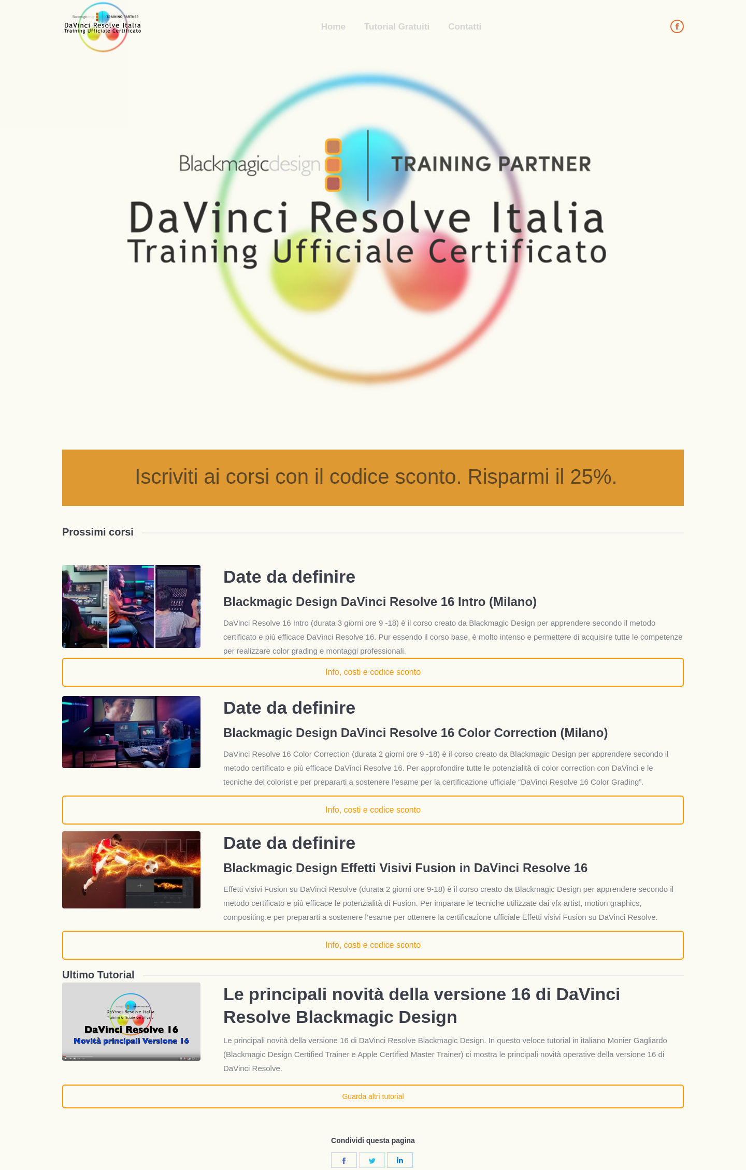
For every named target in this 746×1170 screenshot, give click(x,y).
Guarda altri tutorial (373, 1096)
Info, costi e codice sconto (373, 672)
